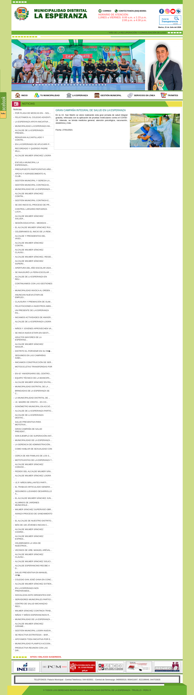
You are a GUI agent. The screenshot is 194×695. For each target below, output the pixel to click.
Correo (107, 11)
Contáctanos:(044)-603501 (132, 11)
